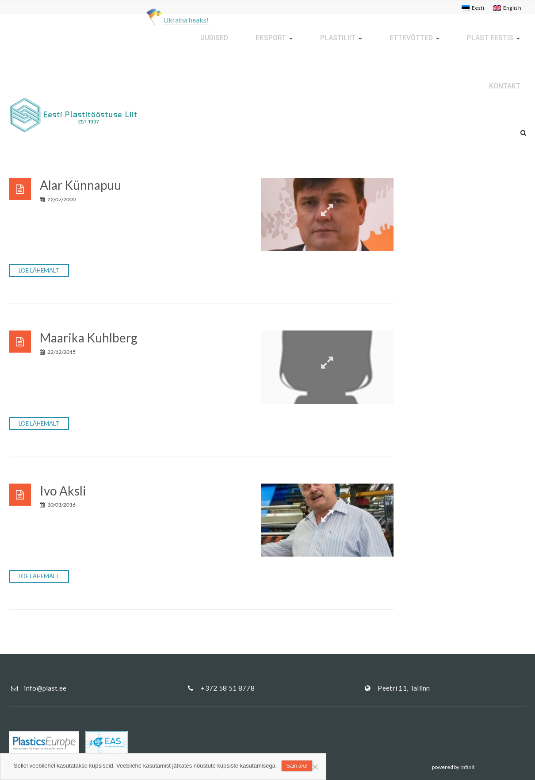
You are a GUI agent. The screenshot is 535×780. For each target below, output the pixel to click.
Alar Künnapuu (80, 184)
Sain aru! (296, 766)
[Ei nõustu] (314, 766)
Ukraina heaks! (186, 19)
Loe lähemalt (39, 270)
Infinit (467, 767)
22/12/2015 (58, 352)
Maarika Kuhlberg (89, 337)
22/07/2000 (58, 199)
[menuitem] (473, 8)
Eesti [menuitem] (478, 7)
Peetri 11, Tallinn (404, 688)
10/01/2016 (58, 504)
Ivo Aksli (63, 490)
